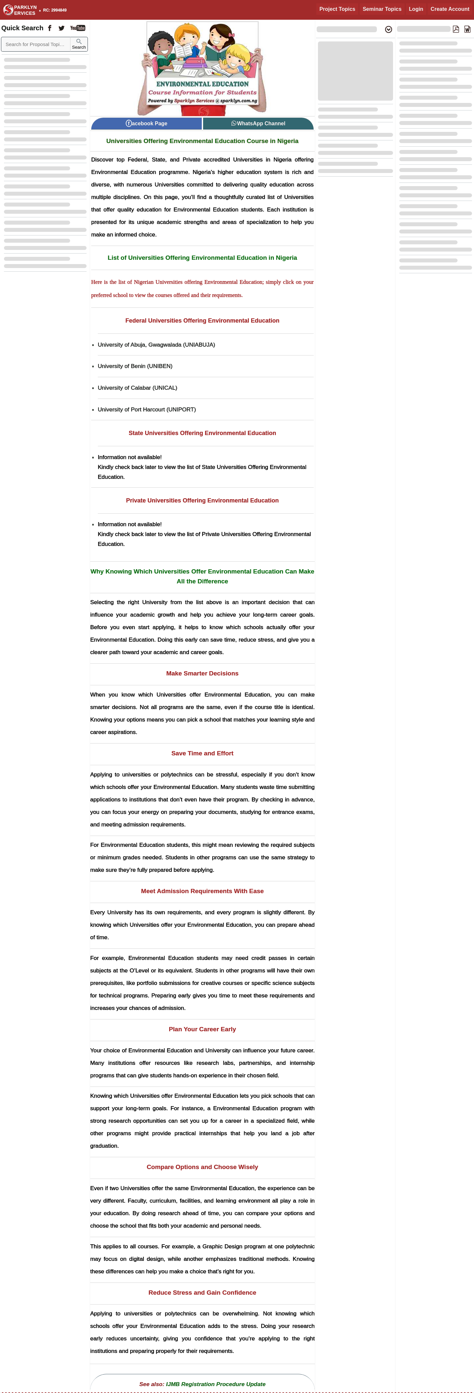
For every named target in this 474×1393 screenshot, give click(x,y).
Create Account (450, 9)
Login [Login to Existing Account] (416, 9)
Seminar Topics (382, 9)
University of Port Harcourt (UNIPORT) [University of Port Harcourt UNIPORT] (147, 409)
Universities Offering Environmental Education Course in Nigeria (202, 140)
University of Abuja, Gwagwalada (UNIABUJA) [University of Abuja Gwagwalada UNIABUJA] (156, 344)
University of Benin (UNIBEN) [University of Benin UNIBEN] (135, 366)
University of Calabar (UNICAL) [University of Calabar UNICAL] (137, 387)
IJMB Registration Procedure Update (215, 1384)
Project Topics (337, 9)
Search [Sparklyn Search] (79, 44)
